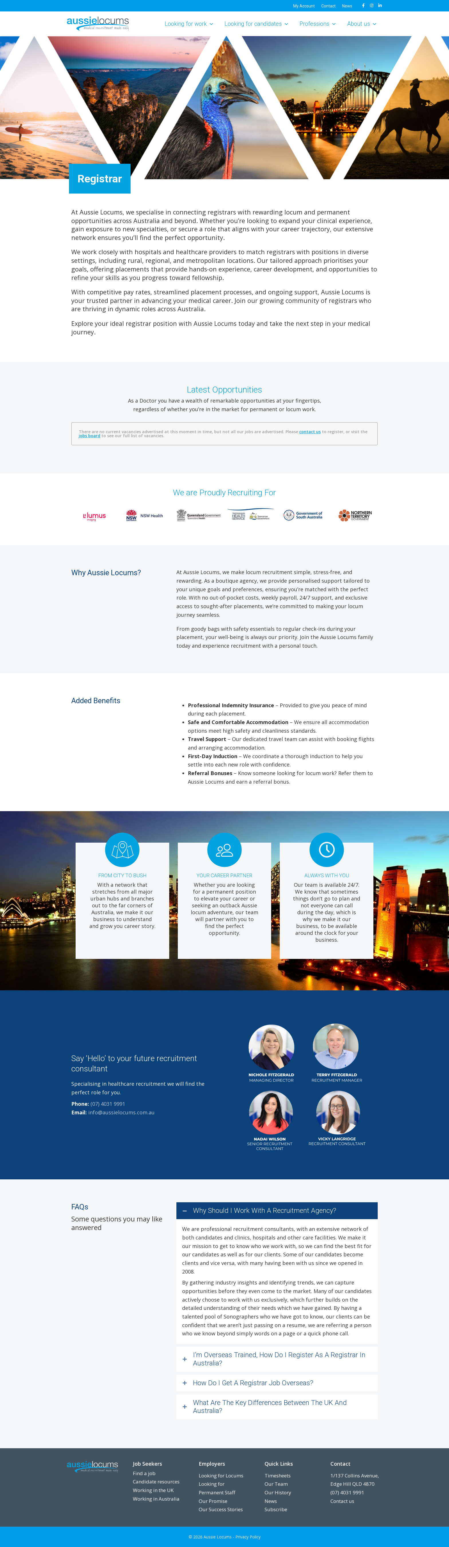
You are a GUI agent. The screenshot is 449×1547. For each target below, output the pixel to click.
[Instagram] (372, 5)
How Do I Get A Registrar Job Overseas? (253, 1383)
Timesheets (278, 1475)
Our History (278, 1492)
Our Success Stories (221, 1509)
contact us (310, 431)
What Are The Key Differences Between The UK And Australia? (270, 1407)
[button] (210, 23)
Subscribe (276, 1509)
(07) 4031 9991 (107, 1103)
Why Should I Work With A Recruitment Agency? (264, 1211)
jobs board (89, 435)
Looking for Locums (221, 1475)
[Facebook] (363, 5)
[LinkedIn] (380, 5)
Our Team (276, 1484)
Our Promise (213, 1501)
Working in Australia (156, 1498)
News (271, 1501)
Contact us (342, 1501)
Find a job (144, 1473)
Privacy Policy (248, 1537)
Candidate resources (156, 1481)
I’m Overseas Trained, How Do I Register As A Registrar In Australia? (279, 1359)
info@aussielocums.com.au (121, 1112)
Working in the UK (153, 1490)
